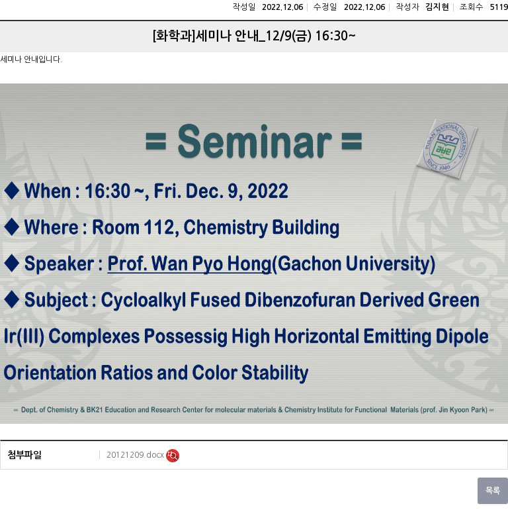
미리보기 (172, 455)
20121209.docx (136, 455)
